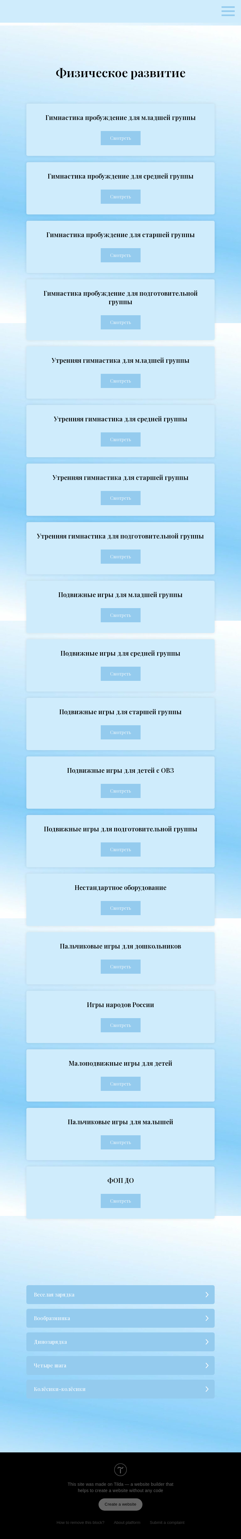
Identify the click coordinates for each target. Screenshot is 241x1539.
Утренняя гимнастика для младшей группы (121, 360)
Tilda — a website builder (139, 1484)
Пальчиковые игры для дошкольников (120, 946)
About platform (127, 1522)
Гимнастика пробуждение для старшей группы (120, 234)
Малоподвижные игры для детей (120, 1063)
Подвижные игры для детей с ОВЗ (120, 770)
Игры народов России (120, 1004)
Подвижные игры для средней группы (120, 653)
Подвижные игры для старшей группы (120, 711)
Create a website (121, 1504)
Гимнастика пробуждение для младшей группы (121, 117)
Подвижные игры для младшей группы (120, 594)
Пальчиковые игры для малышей (120, 1121)
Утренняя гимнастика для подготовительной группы (120, 536)
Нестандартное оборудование (120, 887)
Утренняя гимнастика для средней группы (120, 418)
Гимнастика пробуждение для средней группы (121, 176)
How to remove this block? (80, 1522)
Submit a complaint (167, 1522)
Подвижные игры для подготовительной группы (120, 828)
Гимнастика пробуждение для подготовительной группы (121, 297)
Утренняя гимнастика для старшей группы (121, 477)
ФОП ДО (120, 1180)
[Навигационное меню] (228, 11)
